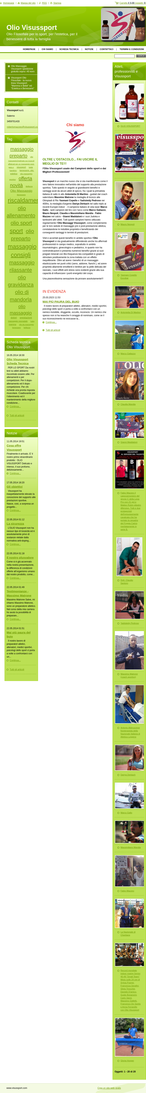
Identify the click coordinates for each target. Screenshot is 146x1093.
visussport (21, 167)
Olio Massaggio (21, 191)
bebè (31, 167)
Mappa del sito (28, 3)
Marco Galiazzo (128, 353)
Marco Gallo (126, 813)
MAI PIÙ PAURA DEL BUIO (61, 301)
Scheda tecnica (69, 49)
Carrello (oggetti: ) (133, 3)
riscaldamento (26, 200)
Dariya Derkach (128, 775)
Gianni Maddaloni (129, 442)
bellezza (27, 327)
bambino (13, 170)
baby (33, 321)
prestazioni (26, 317)
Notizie (89, 49)
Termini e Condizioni (132, 49)
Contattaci (106, 49)
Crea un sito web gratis (109, 1088)
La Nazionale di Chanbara (128, 933)
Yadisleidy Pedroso (130, 623)
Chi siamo (47, 49)
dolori (14, 317)
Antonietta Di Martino (131, 312)
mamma (12, 324)
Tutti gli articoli (53, 330)
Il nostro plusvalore (20, 557)
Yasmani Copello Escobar (129, 276)
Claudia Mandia (128, 404)
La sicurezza (15, 523)
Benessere (21, 195)
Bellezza (29, 186)
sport (16, 231)
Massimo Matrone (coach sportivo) (129, 675)
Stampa (57, 3)
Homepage (29, 49)
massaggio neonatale (18, 321)
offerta (25, 178)
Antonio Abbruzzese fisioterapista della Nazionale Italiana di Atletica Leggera (130, 732)
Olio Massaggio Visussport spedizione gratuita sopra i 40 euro (22, 69)
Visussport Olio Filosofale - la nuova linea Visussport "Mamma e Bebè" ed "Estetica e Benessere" (22, 83)
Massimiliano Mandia (131, 847)
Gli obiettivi (15, 486)
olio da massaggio (26, 324)
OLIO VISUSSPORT (130, 126)
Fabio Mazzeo (127, 891)
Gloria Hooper (127, 1060)
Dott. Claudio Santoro (127, 581)
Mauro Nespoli (127, 224)
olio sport (21, 223)
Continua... (51, 322)
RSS (44, 3)
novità (16, 185)
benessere (16, 327)
